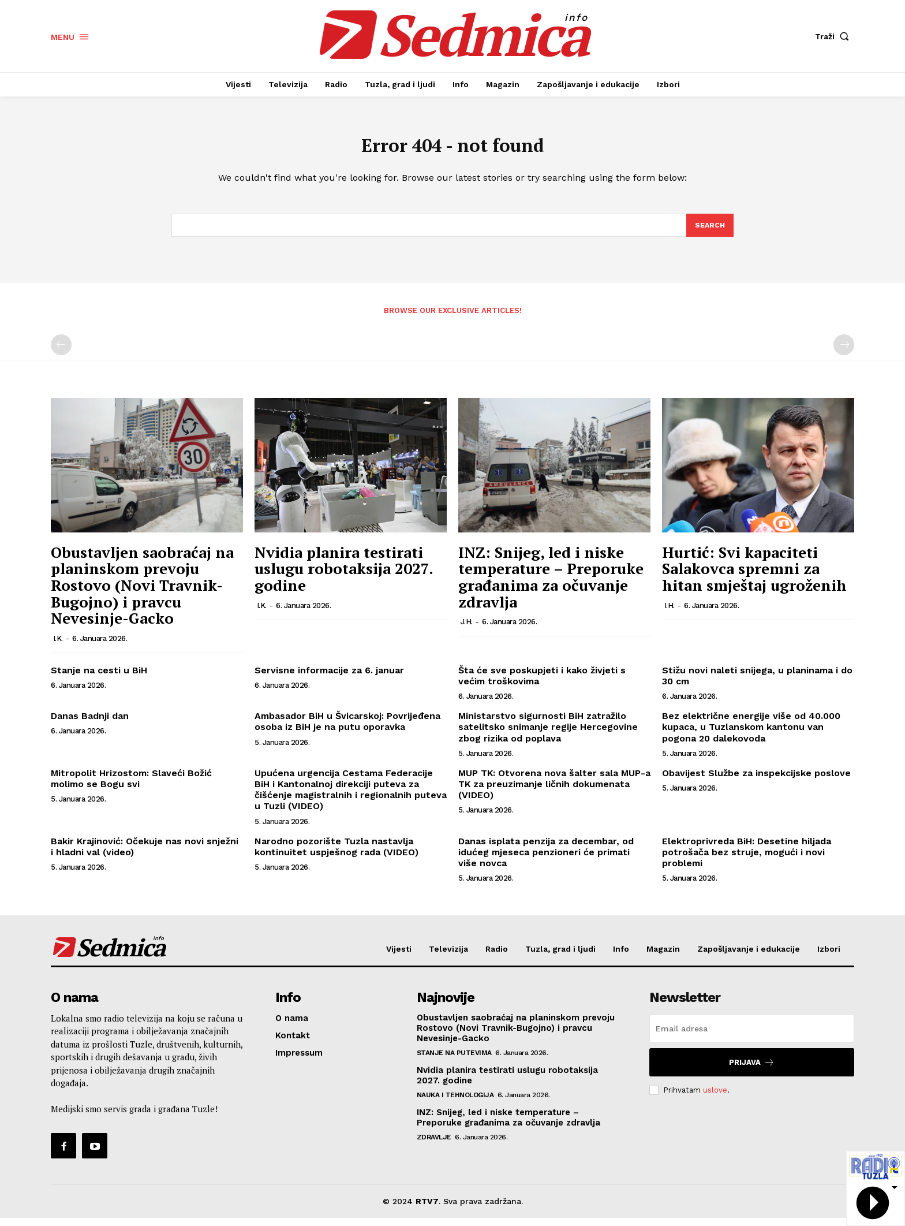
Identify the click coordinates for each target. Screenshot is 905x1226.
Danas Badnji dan (90, 723)
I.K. (58, 646)
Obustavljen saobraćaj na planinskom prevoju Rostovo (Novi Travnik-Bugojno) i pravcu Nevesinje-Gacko (142, 593)
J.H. (467, 629)
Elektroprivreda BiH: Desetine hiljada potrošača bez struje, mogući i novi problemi (746, 859)
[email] (751, 1036)
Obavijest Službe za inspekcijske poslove (756, 781)
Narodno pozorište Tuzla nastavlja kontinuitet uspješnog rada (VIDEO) (336, 854)
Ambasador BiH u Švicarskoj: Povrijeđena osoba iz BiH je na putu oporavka (347, 729)
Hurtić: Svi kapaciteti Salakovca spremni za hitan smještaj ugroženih (754, 576)
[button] (834, 36)
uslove (715, 1097)
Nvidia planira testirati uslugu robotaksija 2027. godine (344, 576)
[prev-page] (61, 352)
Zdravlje (434, 1145)
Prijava (752, 1070)
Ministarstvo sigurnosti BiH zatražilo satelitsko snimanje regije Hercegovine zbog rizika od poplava (548, 734)
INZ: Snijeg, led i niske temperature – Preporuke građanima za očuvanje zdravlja (551, 585)
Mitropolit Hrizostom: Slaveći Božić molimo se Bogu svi (131, 787)
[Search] (709, 232)
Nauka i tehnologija (455, 1103)
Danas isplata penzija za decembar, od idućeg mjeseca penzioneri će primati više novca (546, 859)
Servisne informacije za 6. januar (329, 678)
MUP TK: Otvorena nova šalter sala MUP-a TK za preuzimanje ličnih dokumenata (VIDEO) (554, 792)
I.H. (669, 613)
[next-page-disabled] (843, 352)
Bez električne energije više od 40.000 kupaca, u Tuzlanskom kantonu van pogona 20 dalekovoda (751, 734)
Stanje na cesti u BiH (99, 678)
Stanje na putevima (454, 1061)
